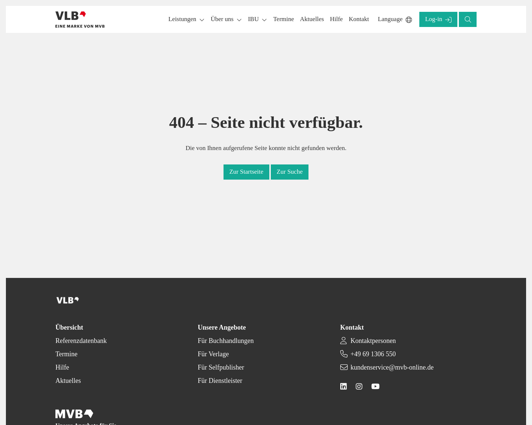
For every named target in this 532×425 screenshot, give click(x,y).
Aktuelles (68, 380)
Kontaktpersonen (373, 340)
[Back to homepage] (80, 19)
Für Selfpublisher (221, 367)
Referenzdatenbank (81, 340)
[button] (283, 19)
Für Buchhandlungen (225, 340)
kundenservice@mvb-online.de (392, 367)
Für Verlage (213, 354)
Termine (66, 354)
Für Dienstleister (220, 380)
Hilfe (62, 367)
